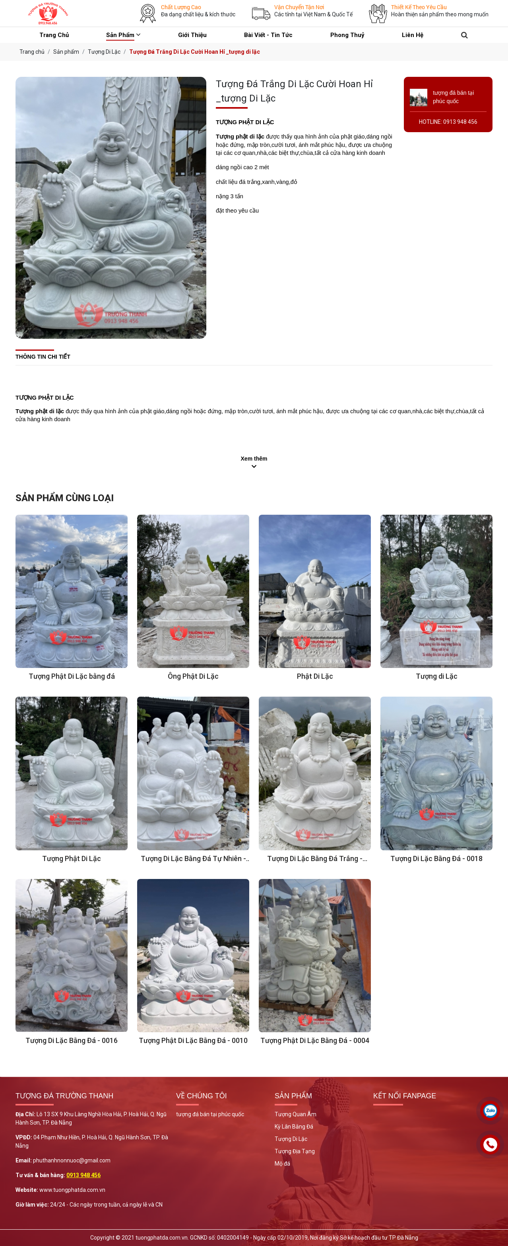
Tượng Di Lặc (291, 1139)
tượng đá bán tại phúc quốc (210, 1114)
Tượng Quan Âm (295, 1114)
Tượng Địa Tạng (295, 1151)
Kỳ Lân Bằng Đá (294, 1126)
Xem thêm (254, 458)
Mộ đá (282, 1163)
